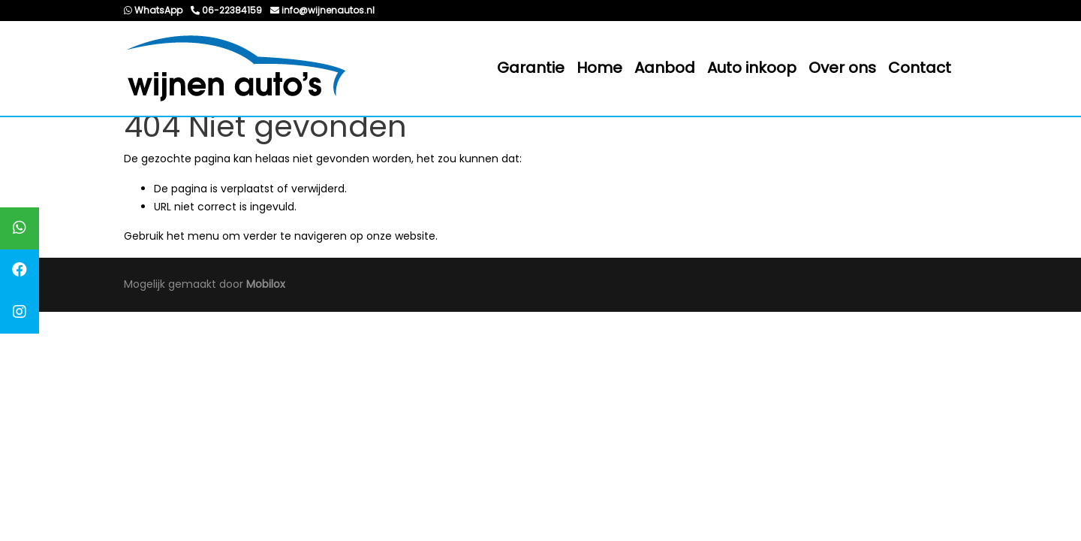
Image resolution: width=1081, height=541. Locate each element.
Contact (919, 67)
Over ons (842, 67)
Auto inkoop (751, 67)
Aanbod (664, 67)
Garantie (531, 67)
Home (599, 67)
